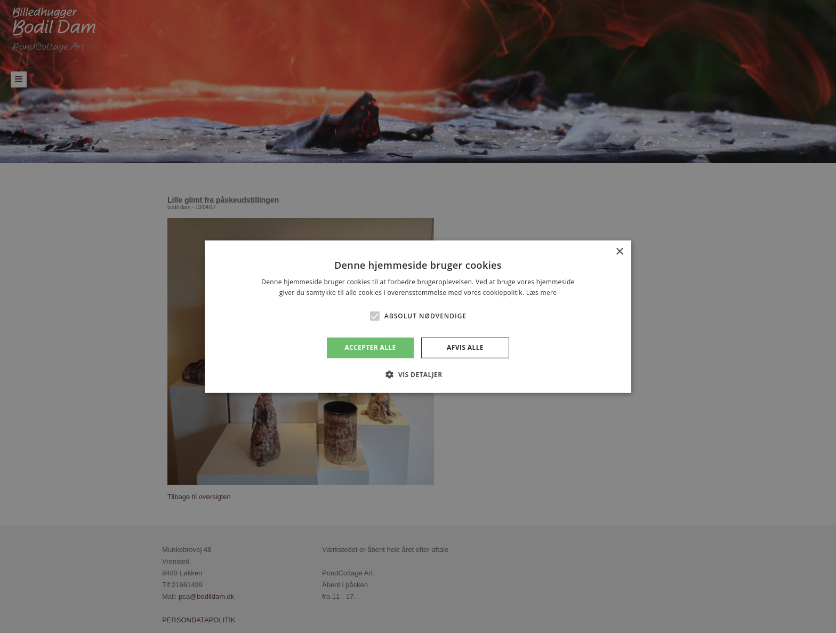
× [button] (619, 251)
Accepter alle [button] (370, 347)
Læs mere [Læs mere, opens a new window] (541, 292)
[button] (374, 316)
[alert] (418, 316)
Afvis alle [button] (465, 347)
